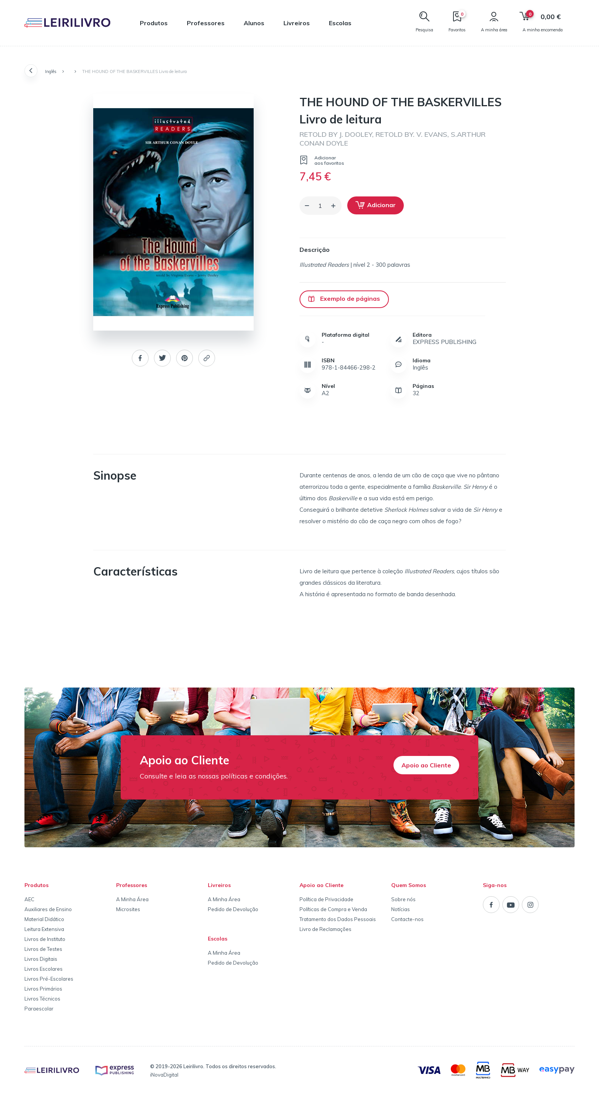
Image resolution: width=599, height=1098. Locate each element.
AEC (29, 899)
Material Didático (44, 919)
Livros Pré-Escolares (48, 979)
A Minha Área (132, 899)
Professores (206, 23)
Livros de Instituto (44, 939)
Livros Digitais (40, 959)
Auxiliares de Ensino (48, 909)
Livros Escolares (43, 969)
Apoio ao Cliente (426, 765)
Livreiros (296, 23)
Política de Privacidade (326, 899)
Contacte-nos (407, 919)
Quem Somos (408, 885)
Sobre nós (403, 899)
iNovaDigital (164, 1075)
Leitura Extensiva (44, 929)
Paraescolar (38, 1009)
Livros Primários (43, 989)
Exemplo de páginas (344, 298)
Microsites (128, 909)
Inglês (51, 71)
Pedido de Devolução (233, 909)
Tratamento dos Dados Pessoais (338, 919)
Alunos (254, 23)
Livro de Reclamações (325, 929)
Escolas (340, 23)
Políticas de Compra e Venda (333, 909)
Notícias (400, 909)
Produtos (154, 23)
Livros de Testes (43, 949)
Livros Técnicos (42, 999)
